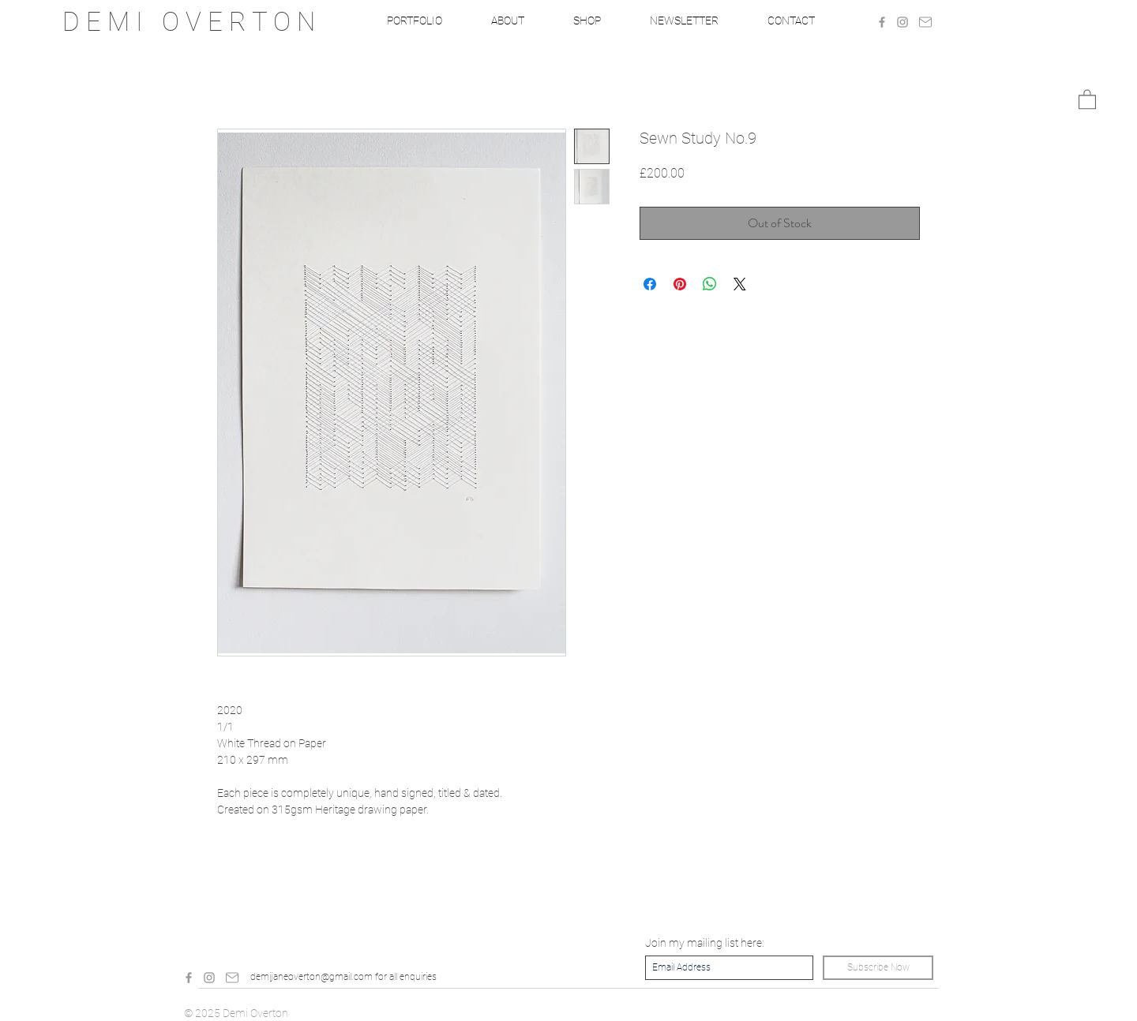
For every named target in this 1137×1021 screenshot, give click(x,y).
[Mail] (925, 22)
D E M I (112, 21)
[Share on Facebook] (649, 284)
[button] (1087, 98)
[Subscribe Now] (878, 968)
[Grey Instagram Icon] (902, 22)
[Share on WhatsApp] (709, 284)
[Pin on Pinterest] (679, 284)
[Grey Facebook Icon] (882, 22)
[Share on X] (739, 284)
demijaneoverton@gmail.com (311, 976)
